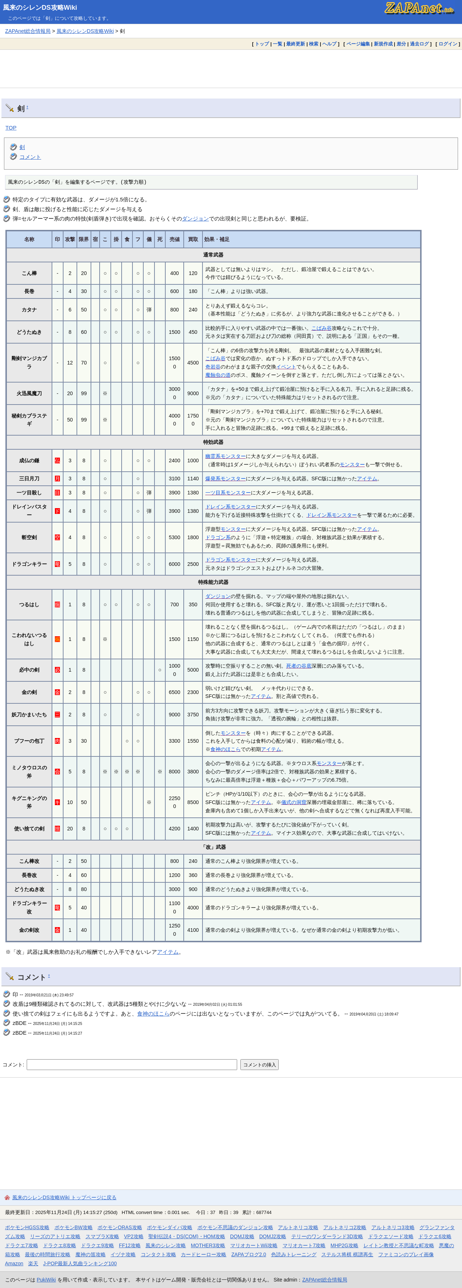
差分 (401, 44)
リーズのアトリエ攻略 (55, 1236)
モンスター (233, 456)
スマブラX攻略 (102, 1236)
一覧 (277, 44)
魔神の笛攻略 (90, 1254)
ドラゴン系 (218, 537)
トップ (262, 44)
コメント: (14, 1064)
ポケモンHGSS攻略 (27, 1227)
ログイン (448, 44)
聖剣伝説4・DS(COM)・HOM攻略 (186, 1236)
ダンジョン (195, 218)
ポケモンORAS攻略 (119, 1227)
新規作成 (383, 44)
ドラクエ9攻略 (97, 1245)
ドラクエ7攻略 (21, 1245)
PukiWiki (46, 1280)
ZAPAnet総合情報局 (28, 31)
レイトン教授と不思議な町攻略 (398, 1245)
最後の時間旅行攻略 (47, 1254)
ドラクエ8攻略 (59, 1245)
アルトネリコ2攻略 (345, 1227)
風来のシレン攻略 (165, 1245)
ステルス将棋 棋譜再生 (347, 1254)
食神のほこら (225, 749)
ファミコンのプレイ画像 (406, 1254)
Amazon (14, 1263)
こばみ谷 (321, 328)
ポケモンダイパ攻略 (169, 1227)
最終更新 (295, 44)
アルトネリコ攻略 (298, 1227)
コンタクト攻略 (158, 1254)
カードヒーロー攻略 (203, 1254)
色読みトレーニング (294, 1254)
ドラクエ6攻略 (435, 1236)
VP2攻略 (134, 1236)
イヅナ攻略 (123, 1254)
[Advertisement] (231, 68)
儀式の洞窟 (293, 802)
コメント (30, 157)
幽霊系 (213, 456)
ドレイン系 (218, 507)
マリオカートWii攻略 (254, 1245)
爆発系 (213, 478)
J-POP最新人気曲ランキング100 (80, 1263)
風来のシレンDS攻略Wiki (40, 7)
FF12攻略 (129, 1245)
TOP (11, 128)
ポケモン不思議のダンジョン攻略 (235, 1227)
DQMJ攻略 (242, 1236)
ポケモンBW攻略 (74, 1227)
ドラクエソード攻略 (391, 1236)
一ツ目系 (215, 492)
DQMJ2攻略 (272, 1236)
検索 (313, 44)
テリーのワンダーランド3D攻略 (327, 1236)
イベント (286, 367)
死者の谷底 (298, 666)
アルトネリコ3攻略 (393, 1227)
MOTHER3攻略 (208, 1245)
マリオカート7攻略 (304, 1245)
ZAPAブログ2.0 (248, 1254)
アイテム (367, 478)
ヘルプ (329, 44)
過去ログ (419, 44)
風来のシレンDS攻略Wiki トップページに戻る (64, 1197)
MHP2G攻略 (344, 1245)
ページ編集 (358, 44)
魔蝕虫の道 (218, 375)
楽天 (33, 1263)
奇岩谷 (213, 367)
